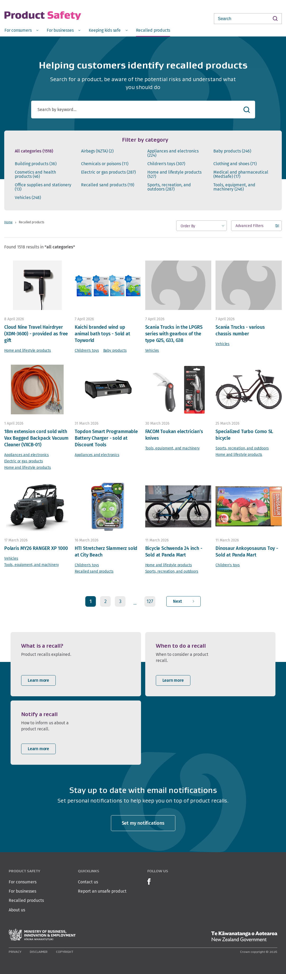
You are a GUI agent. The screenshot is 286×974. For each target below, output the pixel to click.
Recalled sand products (107, 185)
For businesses (22, 891)
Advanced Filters (250, 227)
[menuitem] (21, 30)
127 (150, 601)
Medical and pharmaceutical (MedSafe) (240, 174)
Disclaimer (39, 951)
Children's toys (166, 164)
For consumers (22, 882)
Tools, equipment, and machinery (234, 187)
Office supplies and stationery (43, 187)
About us (17, 910)
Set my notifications (143, 823)
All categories (34, 151)
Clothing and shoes (235, 164)
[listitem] (76, 664)
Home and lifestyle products (174, 174)
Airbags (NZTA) (97, 151)
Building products (36, 164)
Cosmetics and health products (35, 174)
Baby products (232, 151)
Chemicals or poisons (104, 164)
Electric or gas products (108, 172)
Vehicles (28, 198)
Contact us (88, 882)
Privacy (15, 951)
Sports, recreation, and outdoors (169, 187)
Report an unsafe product (102, 891)
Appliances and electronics (173, 153)
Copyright (64, 951)
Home (8, 222)
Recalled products (26, 900)
